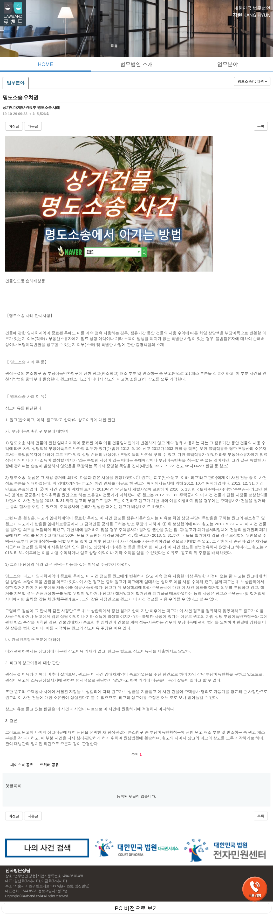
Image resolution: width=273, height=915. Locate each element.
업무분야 (227, 64)
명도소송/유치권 (252, 81)
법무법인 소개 (136, 64)
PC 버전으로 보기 (136, 908)
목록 (260, 126)
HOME (45, 64)
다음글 (33, 126)
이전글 (14, 126)
